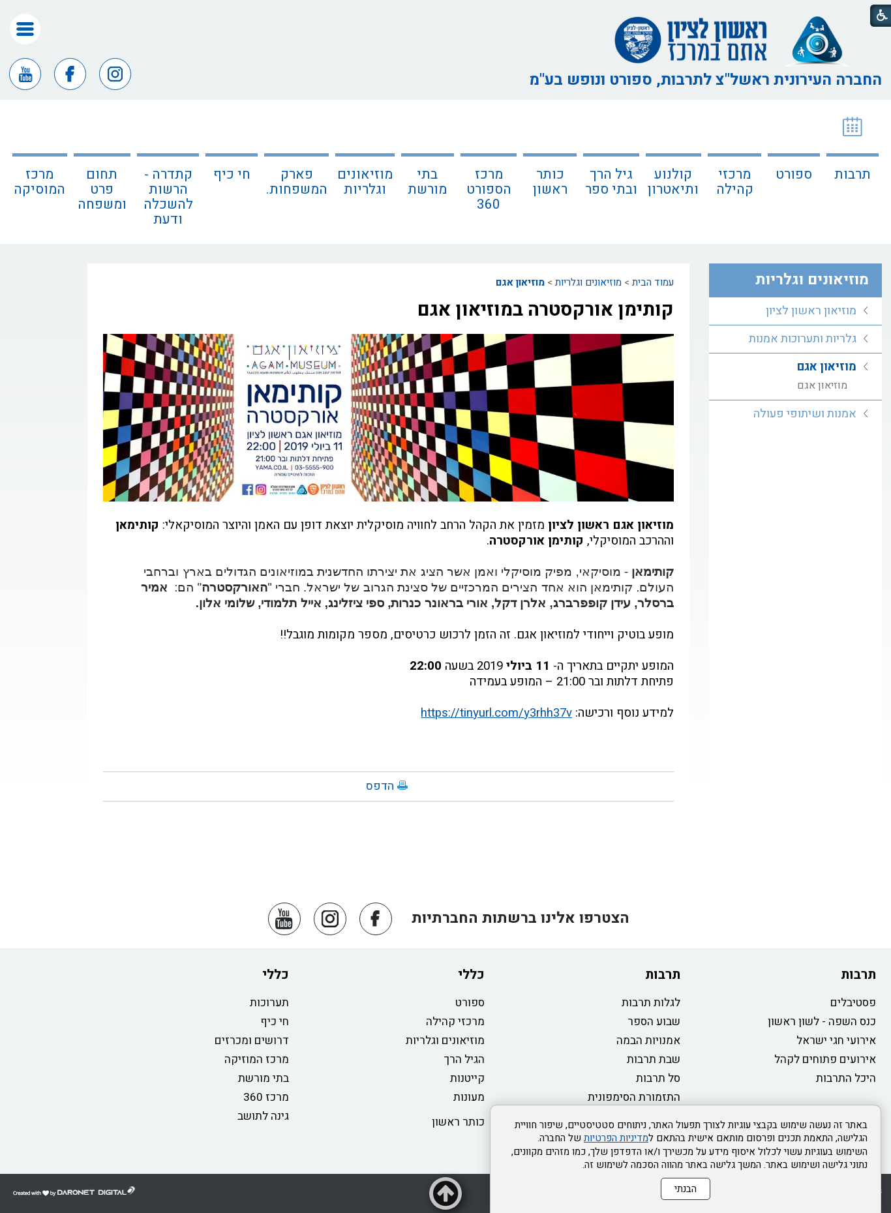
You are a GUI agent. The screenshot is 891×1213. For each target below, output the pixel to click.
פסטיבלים (853, 1003)
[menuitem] (852, 172)
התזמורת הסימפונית (634, 1097)
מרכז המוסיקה (39, 182)
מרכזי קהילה (734, 182)
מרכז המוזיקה (256, 1059)
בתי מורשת (427, 182)
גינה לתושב (263, 1116)
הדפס (380, 786)
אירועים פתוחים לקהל (825, 1059)
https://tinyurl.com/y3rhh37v (496, 713)
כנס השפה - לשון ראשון (822, 1021)
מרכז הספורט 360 (488, 189)
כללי (471, 974)
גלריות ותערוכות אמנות (802, 339)
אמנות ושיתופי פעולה (804, 414)
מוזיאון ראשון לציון (811, 311)
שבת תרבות (653, 1059)
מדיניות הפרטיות (616, 1138)
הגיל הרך (464, 1059)
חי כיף (231, 174)
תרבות (852, 174)
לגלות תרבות (651, 1003)
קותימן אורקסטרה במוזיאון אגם (545, 309)
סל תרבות (658, 1078)
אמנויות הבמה (648, 1040)
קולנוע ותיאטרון (673, 182)
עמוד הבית (653, 282)
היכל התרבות (846, 1078)
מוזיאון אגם (520, 282)
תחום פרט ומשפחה (102, 189)
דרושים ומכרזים (252, 1040)
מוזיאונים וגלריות (365, 182)
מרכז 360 (266, 1097)
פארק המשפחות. (296, 182)
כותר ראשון (550, 182)
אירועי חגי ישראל (836, 1040)
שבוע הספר (653, 1021)
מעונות (469, 1097)
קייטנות (467, 1078)
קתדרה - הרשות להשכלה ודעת (168, 197)
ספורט (794, 174)
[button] (25, 29)
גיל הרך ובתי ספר (611, 182)
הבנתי (685, 1189)
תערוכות (269, 1003)
